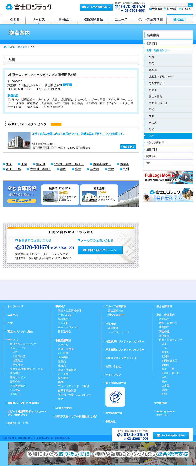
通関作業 (15, 381)
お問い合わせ (113, 366)
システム (15, 389)
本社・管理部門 (168, 323)
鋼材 (60, 382)
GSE (14, 19)
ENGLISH (185, 9)
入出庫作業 (18, 356)
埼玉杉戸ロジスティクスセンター (124, 341)
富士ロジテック (28, 7)
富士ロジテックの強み (20, 331)
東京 (9, 164)
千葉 (24, 164)
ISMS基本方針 (113, 413)
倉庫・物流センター (158, 50)
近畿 (111, 169)
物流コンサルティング (23, 344)
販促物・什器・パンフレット (75, 394)
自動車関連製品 (67, 390)
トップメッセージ (118, 332)
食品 (60, 398)
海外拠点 (164, 335)
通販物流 (15, 373)
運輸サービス (18, 377)
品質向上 (15, 393)
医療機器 (63, 357)
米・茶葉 (63, 373)
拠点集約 (63, 318)
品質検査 (16, 364)
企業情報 (110, 323)
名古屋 (94, 169)
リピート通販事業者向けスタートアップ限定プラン (26, 413)
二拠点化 (63, 323)
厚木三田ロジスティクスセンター (124, 349)
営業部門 (151, 43)
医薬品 (62, 361)
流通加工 (16, 360)
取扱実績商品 (93, 19)
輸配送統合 (64, 331)
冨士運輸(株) (115, 310)
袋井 (78, 169)
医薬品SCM (65, 314)
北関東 (164, 356)
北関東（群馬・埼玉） (69, 164)
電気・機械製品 (67, 369)
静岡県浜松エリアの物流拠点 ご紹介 (76, 416)
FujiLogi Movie (165, 413)
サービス (38, 19)
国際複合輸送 (18, 385)
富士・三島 (13, 169)
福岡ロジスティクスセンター (29, 124)
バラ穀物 (63, 353)
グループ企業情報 (150, 19)
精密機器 (63, 377)
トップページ (15, 306)
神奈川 (40, 164)
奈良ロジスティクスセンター (122, 358)
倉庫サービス (18, 348)
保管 (14, 352)
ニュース (121, 19)
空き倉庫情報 (164, 306)
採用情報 (170, 9)
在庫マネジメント (68, 327)
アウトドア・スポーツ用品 (73, 386)
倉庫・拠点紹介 (180, 19)
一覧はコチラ (21, 200)
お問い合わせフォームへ (100, 250)
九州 (126, 169)
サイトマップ (113, 374)
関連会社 (151, 156)
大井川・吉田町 (40, 169)
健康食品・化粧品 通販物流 (23, 403)
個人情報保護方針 (115, 383)
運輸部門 (151, 149)
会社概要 (156, 9)
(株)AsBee (115, 314)
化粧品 (62, 365)
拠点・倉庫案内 (165, 314)
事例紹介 (65, 19)
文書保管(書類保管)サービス (26, 368)
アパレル (63, 344)
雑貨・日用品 (66, 348)
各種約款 (110, 421)
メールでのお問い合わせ (96, 7)
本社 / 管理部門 (155, 142)
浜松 (63, 169)
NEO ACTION (63, 408)
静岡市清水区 (102, 164)
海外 (149, 163)
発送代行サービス (17, 423)
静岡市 (124, 164)
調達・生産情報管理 (69, 310)
